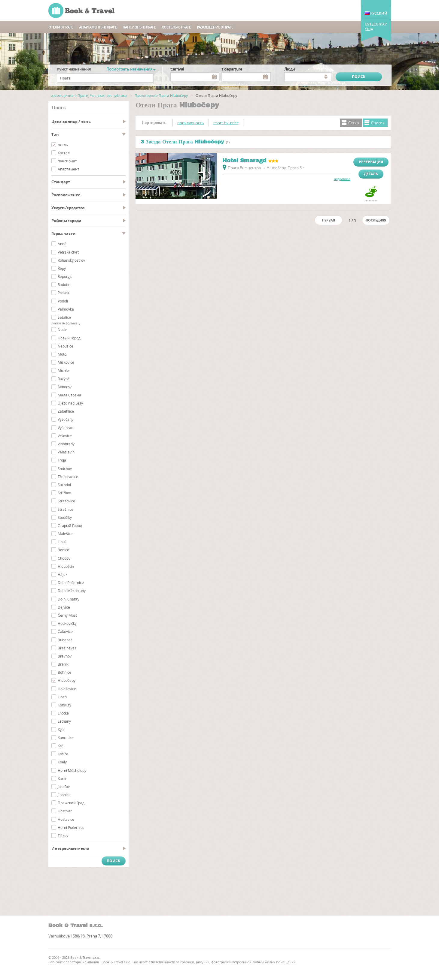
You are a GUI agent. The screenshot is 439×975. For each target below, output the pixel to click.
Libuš (62, 541)
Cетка (353, 122)
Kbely (62, 762)
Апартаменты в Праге (98, 27)
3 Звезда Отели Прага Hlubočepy (182, 142)
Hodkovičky (67, 623)
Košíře (63, 753)
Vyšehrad (65, 427)
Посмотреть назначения (130, 69)
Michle (63, 370)
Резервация (371, 161)
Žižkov (63, 835)
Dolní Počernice (71, 582)
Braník (63, 664)
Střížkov (64, 492)
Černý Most (67, 615)
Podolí (63, 301)
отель (63, 144)
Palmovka (66, 309)
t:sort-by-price (226, 122)
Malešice (65, 533)
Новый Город (69, 338)
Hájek (62, 574)
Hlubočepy (66, 680)
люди (289, 69)
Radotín (64, 284)
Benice (63, 549)
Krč (60, 745)
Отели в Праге (60, 27)
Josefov (64, 786)
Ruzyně (64, 378)
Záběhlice (66, 411)
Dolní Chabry (68, 599)
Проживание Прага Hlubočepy (161, 95)
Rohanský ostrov (71, 260)
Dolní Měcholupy (72, 590)
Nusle (62, 329)
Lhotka (63, 713)
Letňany (64, 721)
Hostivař (65, 810)
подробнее (342, 179)
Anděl (62, 243)
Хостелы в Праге (176, 27)
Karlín (62, 778)
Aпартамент (68, 169)
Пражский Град (71, 802)
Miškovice (66, 362)
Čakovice (65, 631)
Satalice (64, 317)
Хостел (64, 152)
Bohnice (64, 672)
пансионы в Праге (139, 27)
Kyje (61, 729)
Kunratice (66, 737)
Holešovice (67, 688)
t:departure (232, 69)
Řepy (62, 268)
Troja (62, 460)
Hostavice (66, 819)
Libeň (62, 696)
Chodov (64, 558)
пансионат (67, 160)
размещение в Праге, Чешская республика (88, 95)
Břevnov (65, 656)
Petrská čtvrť (68, 252)
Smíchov (65, 468)
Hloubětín (66, 566)
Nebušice (65, 346)
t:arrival (177, 69)
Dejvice (64, 607)
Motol (62, 354)
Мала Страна (69, 395)
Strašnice (65, 509)
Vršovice (65, 435)
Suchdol (64, 484)
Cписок (378, 122)
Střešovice (66, 500)
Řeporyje (65, 276)
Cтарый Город (70, 525)
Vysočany (65, 419)
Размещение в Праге (215, 27)
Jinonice (64, 794)
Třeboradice (68, 476)
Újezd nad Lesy (70, 403)
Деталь (371, 173)
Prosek (63, 292)
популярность (190, 122)
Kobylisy (64, 705)
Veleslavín (66, 452)
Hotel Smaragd (244, 161)
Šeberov (65, 386)
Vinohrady (66, 443)
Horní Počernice (71, 827)
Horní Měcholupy (72, 770)
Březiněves (67, 647)
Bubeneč (65, 639)
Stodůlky (65, 517)
